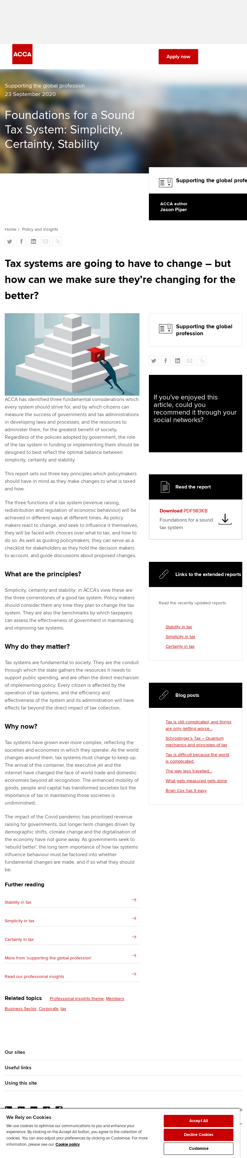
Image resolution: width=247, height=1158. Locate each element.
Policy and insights (40, 229)
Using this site (21, 1083)
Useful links (18, 1068)
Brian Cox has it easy (186, 790)
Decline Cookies (199, 1134)
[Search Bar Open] (213, 56)
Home (10, 229)
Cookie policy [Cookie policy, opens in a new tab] (68, 1144)
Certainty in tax (180, 646)
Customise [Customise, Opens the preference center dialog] (199, 1148)
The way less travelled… (189, 771)
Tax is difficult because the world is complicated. (197, 758)
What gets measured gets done (196, 780)
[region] (120, 1133)
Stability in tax (179, 627)
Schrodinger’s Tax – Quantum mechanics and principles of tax (196, 742)
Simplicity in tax (180, 636)
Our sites (15, 1052)
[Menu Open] (230, 56)
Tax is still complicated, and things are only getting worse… (199, 725)
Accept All (198, 1120)
